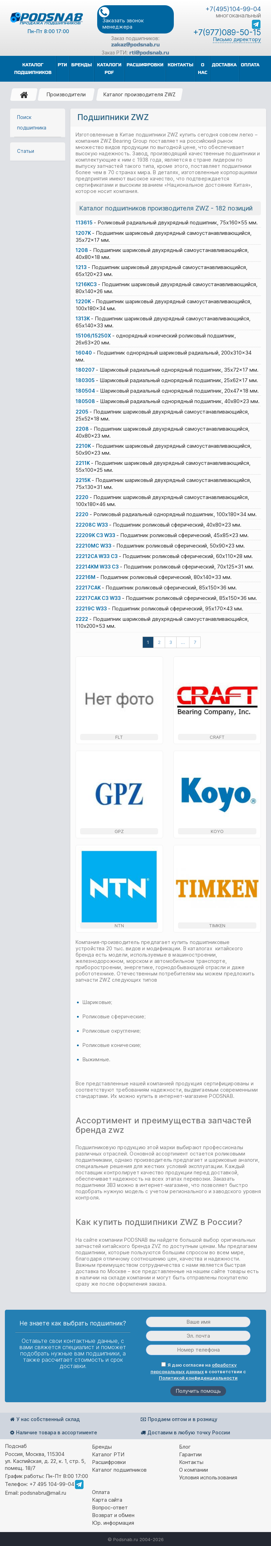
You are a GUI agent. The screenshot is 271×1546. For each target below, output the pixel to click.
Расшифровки (109, 1462)
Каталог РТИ (108, 1454)
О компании (193, 1469)
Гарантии (190, 1454)
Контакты (191, 1462)
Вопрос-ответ (110, 1507)
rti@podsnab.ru (149, 53)
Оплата (101, 1492)
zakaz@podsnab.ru (135, 45)
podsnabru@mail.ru (43, 1492)
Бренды (102, 1446)
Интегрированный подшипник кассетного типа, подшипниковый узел (37, 495)
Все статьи (37, 680)
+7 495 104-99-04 (51, 1484)
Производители (66, 94)
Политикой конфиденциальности (198, 1378)
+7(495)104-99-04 (233, 9)
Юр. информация (113, 1522)
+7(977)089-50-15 (227, 32)
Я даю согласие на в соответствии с (198, 1371)
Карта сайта (107, 1499)
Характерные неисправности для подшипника (37, 589)
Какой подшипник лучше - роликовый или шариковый (37, 566)
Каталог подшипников (119, 1469)
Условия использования (208, 1477)
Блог (185, 1446)
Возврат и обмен (113, 1515)
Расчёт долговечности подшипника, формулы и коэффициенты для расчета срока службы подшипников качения (36, 321)
